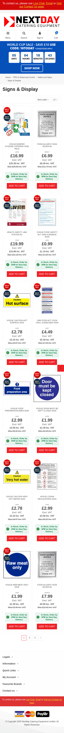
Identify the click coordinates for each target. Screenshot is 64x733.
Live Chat (39, 3)
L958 (17, 593)
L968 (17, 152)
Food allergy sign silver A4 (47, 586)
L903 (47, 504)
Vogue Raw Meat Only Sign (16, 586)
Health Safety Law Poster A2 (17, 233)
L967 (47, 328)
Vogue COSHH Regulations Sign (47, 498)
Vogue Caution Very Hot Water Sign (17, 498)
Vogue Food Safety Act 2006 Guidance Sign (47, 234)
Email (49, 3)
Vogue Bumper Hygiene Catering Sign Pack (17, 146)
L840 (17, 416)
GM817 (47, 152)
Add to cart (17, 185)
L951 (47, 240)
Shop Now (32, 68)
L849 (17, 504)
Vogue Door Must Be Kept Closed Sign (47, 409)
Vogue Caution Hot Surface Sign (17, 321)
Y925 (17, 240)
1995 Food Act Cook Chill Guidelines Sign (47, 321)
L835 (47, 416)
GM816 (47, 593)
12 (55, 100)
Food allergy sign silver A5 (47, 145)
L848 (17, 328)
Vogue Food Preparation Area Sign (17, 409)
